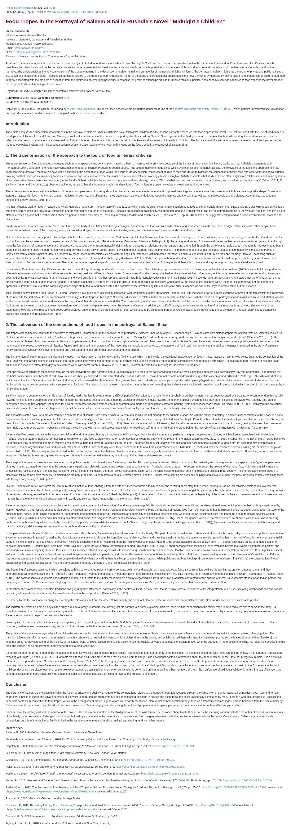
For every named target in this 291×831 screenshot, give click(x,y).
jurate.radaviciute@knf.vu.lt (30, 47)
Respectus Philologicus (19, 7)
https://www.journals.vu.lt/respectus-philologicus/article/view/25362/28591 (50, 791)
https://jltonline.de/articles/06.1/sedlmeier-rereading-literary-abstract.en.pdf (51, 809)
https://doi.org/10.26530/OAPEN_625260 (247, 780)
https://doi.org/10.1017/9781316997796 (171, 746)
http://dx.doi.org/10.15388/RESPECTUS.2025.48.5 (76, 12)
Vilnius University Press (81, 108)
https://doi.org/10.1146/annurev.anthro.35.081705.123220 (150, 766)
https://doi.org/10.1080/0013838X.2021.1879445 (170, 773)
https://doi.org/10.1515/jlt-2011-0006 (216, 805)
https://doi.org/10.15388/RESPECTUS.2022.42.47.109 (234, 787)
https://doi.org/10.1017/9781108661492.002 (149, 759)
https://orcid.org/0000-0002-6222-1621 (39, 52)
